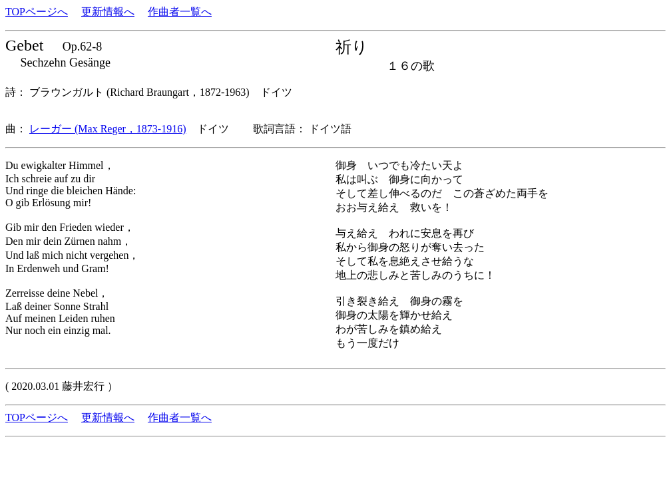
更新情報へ (107, 11)
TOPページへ (36, 11)
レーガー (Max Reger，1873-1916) (107, 128)
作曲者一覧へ (180, 11)
